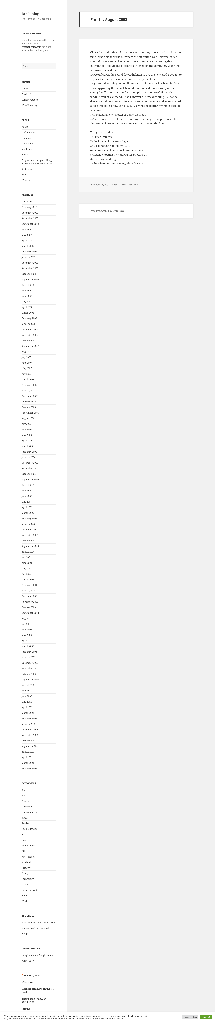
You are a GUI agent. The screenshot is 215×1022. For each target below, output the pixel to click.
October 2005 (29, 473)
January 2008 (29, 323)
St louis (26, 1008)
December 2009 (30, 212)
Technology (28, 878)
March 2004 (28, 579)
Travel (25, 884)
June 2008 (27, 296)
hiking (25, 834)
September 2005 (30, 479)
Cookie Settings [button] (190, 1017)
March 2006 (28, 446)
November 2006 (30, 401)
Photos (25, 154)
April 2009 (27, 240)
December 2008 (30, 262)
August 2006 (28, 418)
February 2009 (29, 251)
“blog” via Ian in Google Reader (38, 955)
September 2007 (30, 346)
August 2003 (28, 618)
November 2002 (30, 668)
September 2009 (30, 223)
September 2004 (30, 546)
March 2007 (28, 379)
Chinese (26, 801)
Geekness (26, 137)
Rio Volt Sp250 (136, 163)
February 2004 (29, 585)
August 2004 (28, 551)
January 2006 (29, 457)
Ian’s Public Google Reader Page (38, 922)
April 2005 (27, 507)
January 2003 (29, 657)
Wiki (24, 174)
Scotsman (27, 169)
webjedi (26, 933)
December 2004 (30, 529)
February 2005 (29, 518)
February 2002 (29, 718)
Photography (28, 856)
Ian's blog (31, 13)
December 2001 (30, 729)
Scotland (26, 862)
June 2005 (27, 496)
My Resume (28, 149)
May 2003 (27, 635)
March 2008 (28, 312)
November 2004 (30, 535)
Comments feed (30, 99)
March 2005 (28, 512)
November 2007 (30, 334)
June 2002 (27, 696)
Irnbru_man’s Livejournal (35, 928)
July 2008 (26, 290)
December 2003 (30, 596)
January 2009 (29, 257)
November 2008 (30, 268)
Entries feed (28, 94)
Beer (24, 790)
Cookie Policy (29, 132)
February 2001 (29, 768)
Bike (24, 795)
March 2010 (28, 201)
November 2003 (30, 601)
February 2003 (29, 651)
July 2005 (26, 490)
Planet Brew (28, 960)
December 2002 (30, 662)
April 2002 (27, 707)
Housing (26, 840)
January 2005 (29, 523)
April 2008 (27, 307)
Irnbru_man (32, 975)
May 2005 (27, 501)
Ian (116, 184)
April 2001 (27, 757)
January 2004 (29, 590)
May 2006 (27, 435)
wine (24, 895)
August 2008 (28, 284)
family (25, 817)
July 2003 (26, 623)
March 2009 (28, 246)
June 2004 (27, 562)
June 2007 (27, 362)
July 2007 (26, 357)
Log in (25, 88)
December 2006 (30, 396)
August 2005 (28, 485)
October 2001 (29, 740)
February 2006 (29, 451)
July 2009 (26, 229)
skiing (25, 873)
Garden (25, 823)
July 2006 (26, 423)
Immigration (28, 845)
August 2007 (28, 351)
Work (24, 901)
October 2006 (29, 407)
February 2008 (29, 318)
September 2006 (30, 412)
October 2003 (29, 607)
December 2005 (30, 462)
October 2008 (29, 273)
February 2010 (29, 207)
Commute (27, 806)
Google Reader (29, 828)
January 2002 (29, 724)
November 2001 (30, 735)
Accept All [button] (205, 1017)
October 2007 (29, 340)
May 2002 (27, 701)
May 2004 (27, 568)
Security (26, 867)
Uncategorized (29, 890)
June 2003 (27, 629)
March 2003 (28, 646)
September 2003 (30, 612)
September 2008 (30, 279)
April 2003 (27, 640)
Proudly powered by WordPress (107, 210)
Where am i (28, 982)
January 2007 (29, 390)
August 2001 (28, 751)
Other (25, 851)
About (25, 126)
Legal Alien (27, 143)
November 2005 (30, 468)
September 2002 (30, 679)
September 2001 (30, 746)
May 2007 (27, 368)
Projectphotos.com (31, 46)
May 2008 (27, 301)
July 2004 (26, 557)
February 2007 (29, 385)
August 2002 (28, 685)
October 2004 (29, 540)
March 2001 (28, 762)
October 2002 (29, 673)
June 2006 (27, 429)
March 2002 (28, 712)
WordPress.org (29, 105)
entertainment (29, 812)
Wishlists (26, 180)
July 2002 (26, 690)
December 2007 (30, 329)
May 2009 (27, 234)
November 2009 (30, 218)
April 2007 (27, 373)
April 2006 (27, 440)
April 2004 (27, 573)
